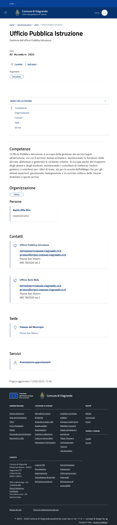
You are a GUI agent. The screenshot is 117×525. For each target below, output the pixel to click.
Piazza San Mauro (29, 333)
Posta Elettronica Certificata (17, 490)
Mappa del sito (16, 509)
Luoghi (88, 438)
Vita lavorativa (66, 450)
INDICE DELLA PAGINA (21, 101)
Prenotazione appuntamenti (35, 362)
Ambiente (39, 417)
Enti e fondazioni (16, 425)
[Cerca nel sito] (105, 13)
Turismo (63, 446)
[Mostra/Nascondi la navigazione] (5, 12)
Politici (12, 430)
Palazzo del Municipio (32, 327)
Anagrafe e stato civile (44, 421)
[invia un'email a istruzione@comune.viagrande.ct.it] (40, 251)
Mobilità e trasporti (68, 425)
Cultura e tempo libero (44, 438)
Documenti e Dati (17, 438)
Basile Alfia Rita (21, 210)
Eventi (88, 442)
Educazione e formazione (45, 442)
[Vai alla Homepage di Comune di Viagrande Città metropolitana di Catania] (32, 12)
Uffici (12, 421)
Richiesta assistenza (43, 481)
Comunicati (90, 417)
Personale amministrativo (20, 434)
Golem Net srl (67, 518)
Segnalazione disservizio (45, 477)
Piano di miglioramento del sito (46, 509)
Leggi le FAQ (40, 465)
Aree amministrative (18, 417)
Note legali (64, 477)
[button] (13, 3)
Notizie (88, 413)
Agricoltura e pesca (42, 413)
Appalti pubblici (41, 425)
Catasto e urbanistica (43, 434)
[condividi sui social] (16, 64)
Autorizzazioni (40, 430)
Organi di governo (17, 413)
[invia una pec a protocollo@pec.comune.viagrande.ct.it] (43, 255)
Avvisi (88, 421)
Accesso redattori (100, 522)
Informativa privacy (68, 473)
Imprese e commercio (69, 421)
